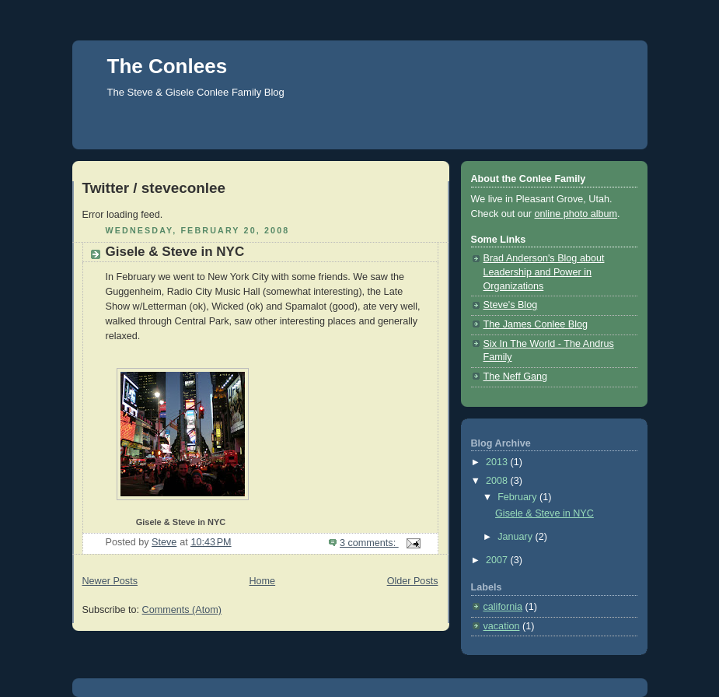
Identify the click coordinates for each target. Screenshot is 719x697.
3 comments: (369, 543)
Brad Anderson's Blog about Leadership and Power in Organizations (544, 272)
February (518, 497)
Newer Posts (110, 581)
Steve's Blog (510, 304)
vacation (501, 626)
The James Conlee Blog (535, 324)
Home (262, 581)
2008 (498, 480)
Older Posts (412, 581)
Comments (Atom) (182, 609)
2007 (498, 560)
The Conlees (167, 66)
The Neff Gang (515, 376)
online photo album (576, 213)
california (502, 606)
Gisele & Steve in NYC (175, 251)
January (516, 536)
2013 (498, 462)
